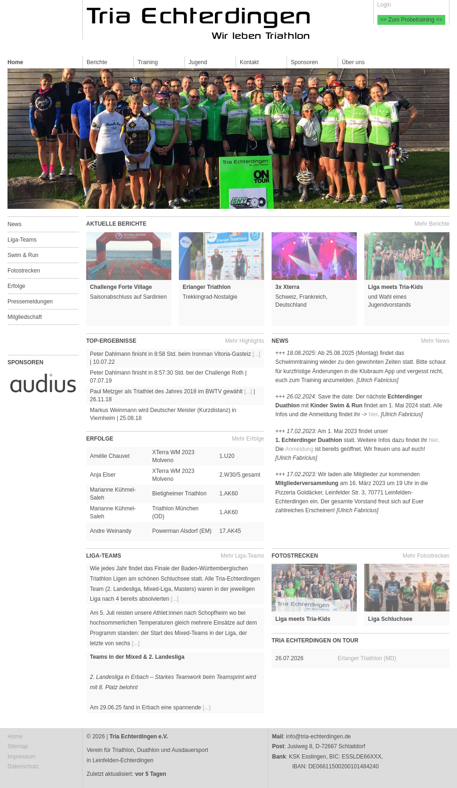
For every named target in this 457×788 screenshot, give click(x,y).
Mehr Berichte (432, 224)
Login (384, 4)
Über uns (353, 62)
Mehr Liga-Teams (242, 555)
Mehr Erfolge (248, 438)
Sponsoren (304, 62)
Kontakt (249, 62)
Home (15, 62)
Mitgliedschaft (24, 317)
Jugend (198, 62)
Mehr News (435, 341)
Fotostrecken (23, 270)
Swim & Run (22, 255)
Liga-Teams (22, 239)
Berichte (97, 62)
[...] (256, 354)
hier (373, 414)
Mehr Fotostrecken (426, 555)
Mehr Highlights (244, 341)
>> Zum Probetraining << (411, 19)
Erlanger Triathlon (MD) (367, 658)
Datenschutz (23, 766)
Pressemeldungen (30, 301)
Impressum (21, 756)
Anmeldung (299, 449)
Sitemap (17, 746)
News (14, 224)
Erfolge (16, 286)
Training (148, 62)
